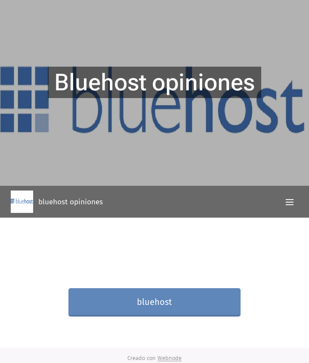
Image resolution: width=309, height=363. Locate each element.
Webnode (170, 358)
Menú (290, 202)
